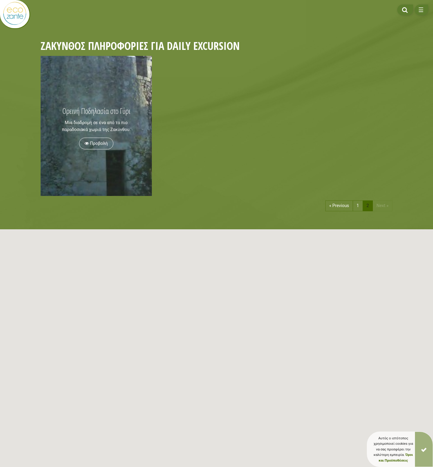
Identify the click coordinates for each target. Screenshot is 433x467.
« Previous (339, 205)
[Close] (424, 449)
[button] (146, 369)
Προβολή (96, 143)
